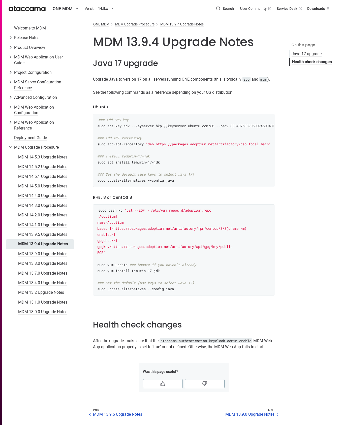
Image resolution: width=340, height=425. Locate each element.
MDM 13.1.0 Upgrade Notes (42, 302)
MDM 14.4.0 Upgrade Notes (42, 195)
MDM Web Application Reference (34, 125)
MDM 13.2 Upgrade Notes (41, 292)
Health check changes (312, 61)
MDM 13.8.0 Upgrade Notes (42, 263)
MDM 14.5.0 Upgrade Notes (42, 186)
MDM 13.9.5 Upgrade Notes (42, 234)
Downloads (318, 9)
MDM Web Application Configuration (34, 110)
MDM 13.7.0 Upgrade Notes (42, 273)
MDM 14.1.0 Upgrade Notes (42, 224)
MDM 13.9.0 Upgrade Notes (42, 253)
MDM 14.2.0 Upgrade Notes (42, 215)
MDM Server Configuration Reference (37, 85)
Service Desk (290, 9)
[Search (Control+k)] (224, 8)
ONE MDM (101, 24)
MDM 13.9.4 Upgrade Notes (43, 244)
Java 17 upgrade (307, 53)
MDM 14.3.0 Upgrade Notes (42, 205)
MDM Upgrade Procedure (36, 147)
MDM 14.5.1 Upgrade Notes (42, 176)
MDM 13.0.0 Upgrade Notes (42, 311)
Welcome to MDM (30, 28)
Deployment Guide (30, 137)
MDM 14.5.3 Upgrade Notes (42, 157)
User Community (256, 9)
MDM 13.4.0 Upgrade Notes (42, 282)
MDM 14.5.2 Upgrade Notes (42, 166)
